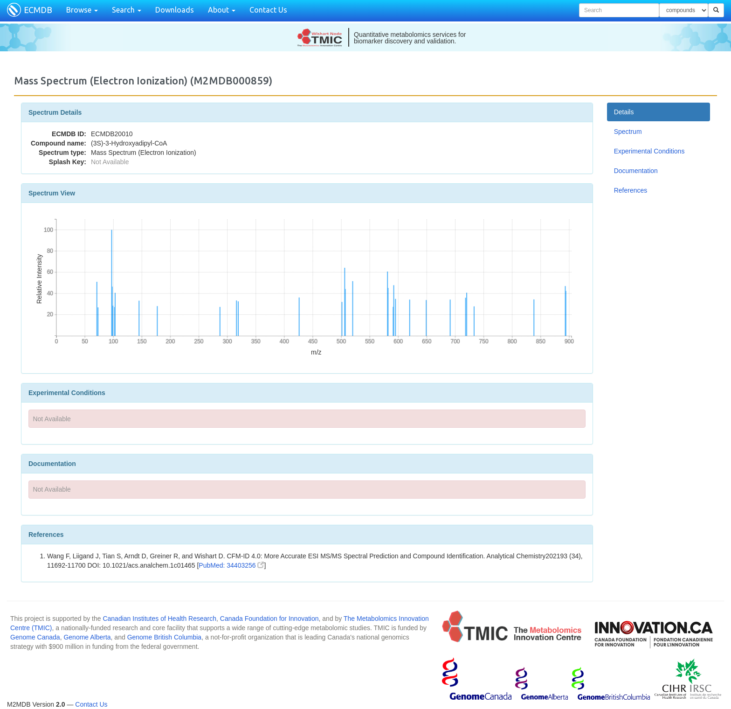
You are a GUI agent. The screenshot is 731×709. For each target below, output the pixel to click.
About (221, 10)
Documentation (636, 170)
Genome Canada (35, 637)
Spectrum (628, 131)
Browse (82, 10)
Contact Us (268, 10)
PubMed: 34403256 (231, 565)
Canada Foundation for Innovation (269, 618)
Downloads (174, 10)
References (631, 190)
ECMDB (38, 9)
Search (126, 10)
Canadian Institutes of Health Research (159, 618)
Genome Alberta (86, 637)
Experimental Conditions (649, 151)
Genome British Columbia (164, 637)
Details (624, 112)
